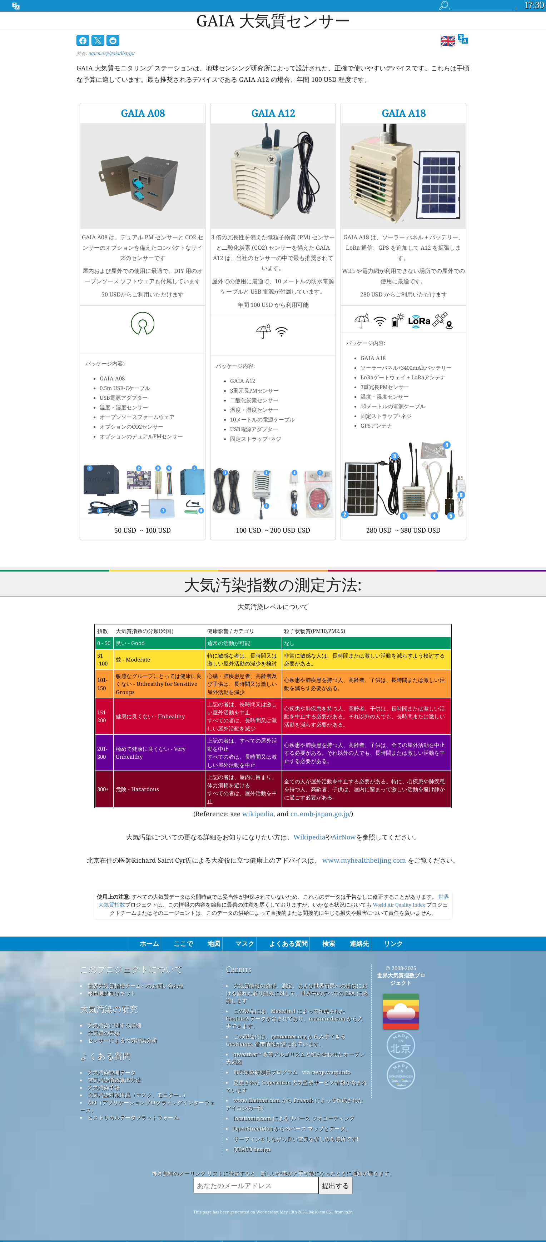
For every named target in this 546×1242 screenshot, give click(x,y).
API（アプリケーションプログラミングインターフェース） (147, 1106)
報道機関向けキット (112, 993)
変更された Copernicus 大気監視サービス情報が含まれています (296, 1086)
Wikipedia (309, 837)
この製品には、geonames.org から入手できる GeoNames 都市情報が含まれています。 (286, 1040)
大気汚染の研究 (109, 1009)
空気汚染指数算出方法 (114, 1079)
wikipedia (257, 813)
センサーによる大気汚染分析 (122, 1040)
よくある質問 (105, 1056)
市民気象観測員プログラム (265, 1072)
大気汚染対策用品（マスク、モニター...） (138, 1094)
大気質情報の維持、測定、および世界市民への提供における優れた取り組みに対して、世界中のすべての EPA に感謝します (296, 993)
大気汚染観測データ (112, 1072)
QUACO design (251, 1149)
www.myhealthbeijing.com (364, 860)
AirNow (344, 837)
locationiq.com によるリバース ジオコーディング (293, 1118)
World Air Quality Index (399, 905)
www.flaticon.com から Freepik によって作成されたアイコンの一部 (294, 1104)
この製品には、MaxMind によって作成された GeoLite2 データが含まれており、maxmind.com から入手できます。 (294, 1018)
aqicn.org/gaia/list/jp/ (111, 53)
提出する (335, 1185)
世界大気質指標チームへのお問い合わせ (136, 985)
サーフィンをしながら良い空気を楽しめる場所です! (295, 1138)
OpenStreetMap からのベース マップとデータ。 (292, 1128)
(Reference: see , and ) (273, 721)
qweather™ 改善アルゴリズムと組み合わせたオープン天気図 (295, 1058)
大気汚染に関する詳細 (114, 1025)
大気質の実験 (104, 1032)
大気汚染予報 (104, 1087)
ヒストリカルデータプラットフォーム (133, 1117)
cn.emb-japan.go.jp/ (321, 813)
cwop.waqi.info (331, 1072)
